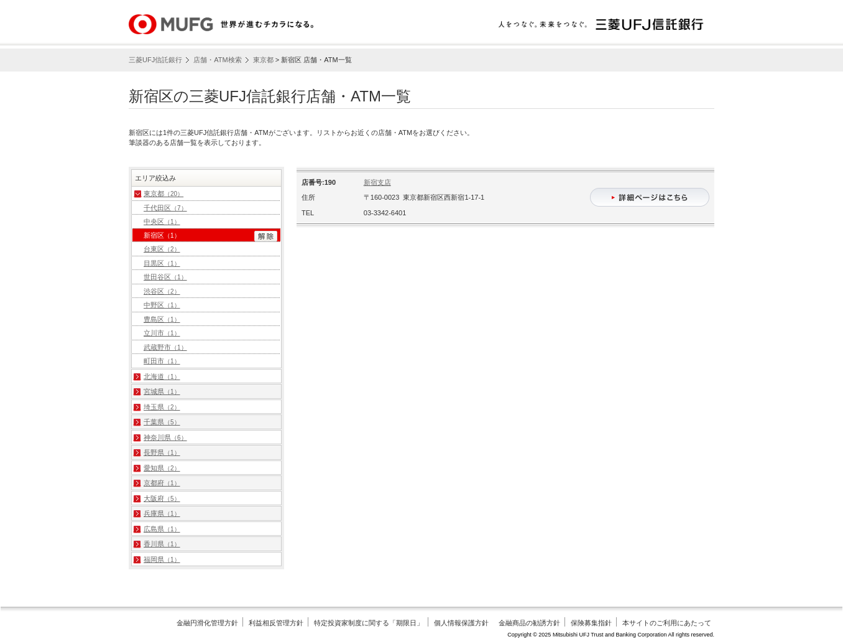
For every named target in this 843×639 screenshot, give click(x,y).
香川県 (162, 544)
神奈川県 (165, 437)
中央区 (162, 221)
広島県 (162, 529)
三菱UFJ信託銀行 (155, 59)
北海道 (162, 376)
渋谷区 (162, 291)
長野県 (162, 452)
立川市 (162, 333)
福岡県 (162, 559)
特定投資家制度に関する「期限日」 (368, 623)
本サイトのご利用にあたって (666, 623)
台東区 (162, 249)
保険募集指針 (591, 623)
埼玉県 (162, 407)
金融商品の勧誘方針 (529, 623)
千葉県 (162, 422)
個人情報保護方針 (461, 623)
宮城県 (162, 391)
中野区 (162, 305)
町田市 (162, 361)
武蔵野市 (165, 347)
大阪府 (162, 498)
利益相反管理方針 (276, 623)
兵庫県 (162, 513)
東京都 (263, 59)
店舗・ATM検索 (217, 59)
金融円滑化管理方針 (207, 623)
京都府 (162, 483)
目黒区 (162, 263)
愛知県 (162, 468)
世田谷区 (165, 277)
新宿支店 (377, 182)
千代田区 (165, 208)
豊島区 (162, 319)
